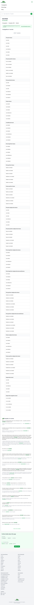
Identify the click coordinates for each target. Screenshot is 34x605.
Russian (2, 557)
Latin (19, 557)
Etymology (3, 7)
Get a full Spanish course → (26, 26)
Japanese (2, 560)
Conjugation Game (21, 578)
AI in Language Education (5, 574)
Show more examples (17, 528)
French (2, 567)
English (2, 563)
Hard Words (3, 584)
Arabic (2, 558)
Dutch (2, 564)
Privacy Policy (20, 581)
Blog (2, 9)
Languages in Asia (4, 580)
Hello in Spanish (3, 581)
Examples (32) (12, 23)
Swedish (19, 566)
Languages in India (4, 577)
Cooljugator (4, 538)
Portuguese (3, 566)
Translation (18, 33)
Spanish (9, 538)
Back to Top (17, 546)
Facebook (3, 593)
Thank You (3, 586)
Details (17, 23)
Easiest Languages (4, 583)
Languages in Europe (4, 578)
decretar (5, 543)
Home (19, 574)
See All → (2, 570)
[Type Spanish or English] (17, 13)
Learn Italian (3, 587)
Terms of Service (21, 580)
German (19, 563)
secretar (12, 543)
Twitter (3, 594)
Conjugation (4, 5)
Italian (19, 560)
